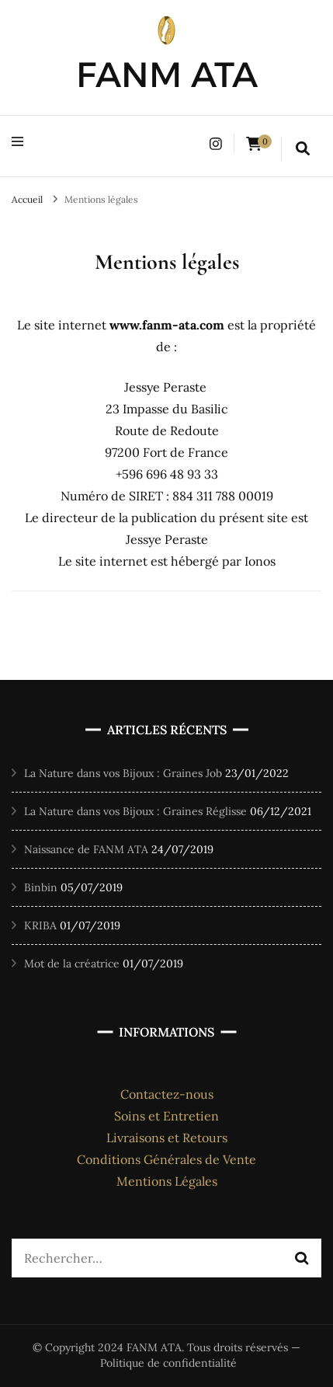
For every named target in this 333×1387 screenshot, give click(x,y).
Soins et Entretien (166, 1116)
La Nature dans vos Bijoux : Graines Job (123, 773)
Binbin (40, 887)
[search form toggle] (303, 149)
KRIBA (40, 925)
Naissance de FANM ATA (86, 849)
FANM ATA (167, 74)
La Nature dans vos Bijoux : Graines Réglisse (135, 811)
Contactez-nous (166, 1094)
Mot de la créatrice (72, 964)
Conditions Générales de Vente (166, 1159)
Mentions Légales (166, 1181)
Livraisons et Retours (166, 1137)
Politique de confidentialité (168, 1363)
